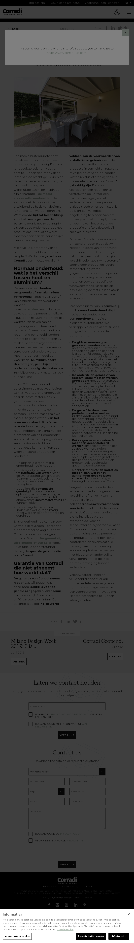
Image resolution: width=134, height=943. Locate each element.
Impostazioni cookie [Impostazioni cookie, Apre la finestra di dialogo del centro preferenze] (17, 937)
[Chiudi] (128, 915)
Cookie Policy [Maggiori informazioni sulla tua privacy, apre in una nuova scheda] (65, 930)
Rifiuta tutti (118, 937)
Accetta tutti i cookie (91, 937)
